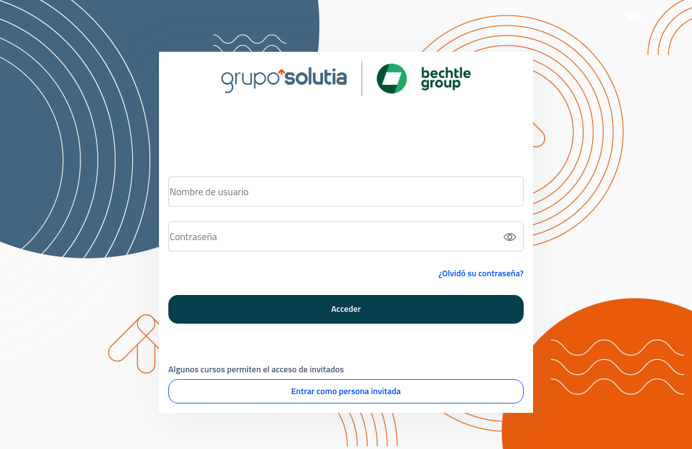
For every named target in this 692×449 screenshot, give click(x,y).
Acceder (345, 308)
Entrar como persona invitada (346, 390)
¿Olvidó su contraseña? (481, 272)
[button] (636, 17)
